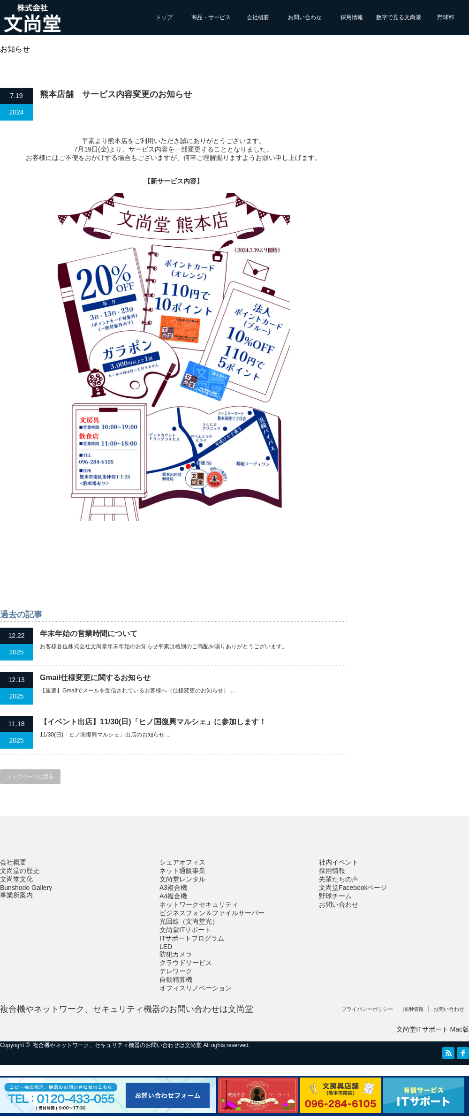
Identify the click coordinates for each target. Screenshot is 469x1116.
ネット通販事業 (182, 870)
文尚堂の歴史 (19, 870)
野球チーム (335, 896)
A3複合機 (173, 887)
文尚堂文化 (16, 879)
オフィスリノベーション (195, 988)
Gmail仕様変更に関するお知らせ (95, 678)
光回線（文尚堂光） (189, 921)
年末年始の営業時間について (88, 634)
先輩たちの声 (338, 879)
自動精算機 (175, 979)
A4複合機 (173, 896)
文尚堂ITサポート (185, 930)
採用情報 (351, 17)
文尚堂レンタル (182, 879)
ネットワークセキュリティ (198, 904)
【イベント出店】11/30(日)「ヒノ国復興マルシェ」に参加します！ (153, 722)
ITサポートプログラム (191, 938)
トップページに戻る (30, 776)
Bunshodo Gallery (26, 887)
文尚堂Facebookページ (353, 887)
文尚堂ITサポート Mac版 (432, 1029)
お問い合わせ (305, 17)
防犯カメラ (175, 954)
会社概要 (258, 17)
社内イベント (338, 862)
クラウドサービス (185, 962)
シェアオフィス (182, 862)
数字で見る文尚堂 (398, 17)
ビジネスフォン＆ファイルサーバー (212, 913)
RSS (448, 1053)
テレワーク (175, 971)
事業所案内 (16, 895)
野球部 (445, 17)
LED (165, 946)
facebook (463, 1053)
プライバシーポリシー (367, 1009)
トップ (164, 17)
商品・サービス (211, 17)
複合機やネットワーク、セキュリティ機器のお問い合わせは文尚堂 (126, 1009)
